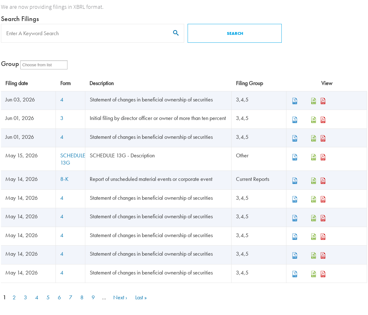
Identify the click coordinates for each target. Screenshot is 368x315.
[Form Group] (41, 65)
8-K (64, 178)
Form (65, 83)
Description (101, 83)
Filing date (16, 83)
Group (10, 63)
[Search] (92, 33)
